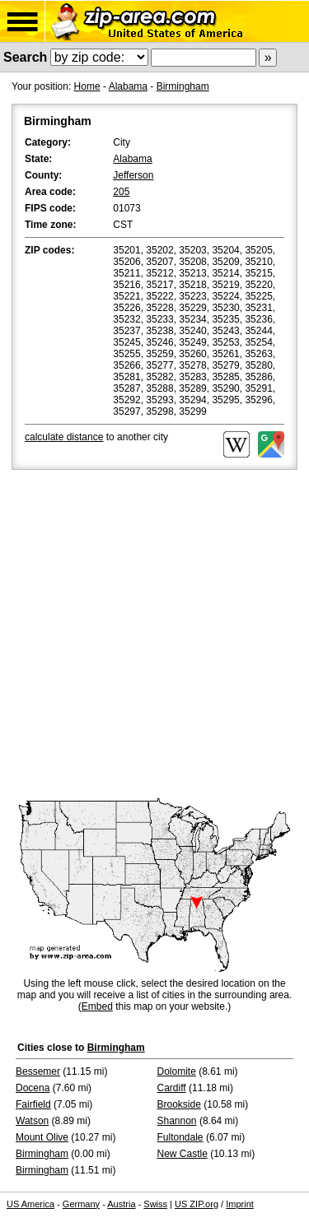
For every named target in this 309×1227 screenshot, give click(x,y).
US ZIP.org (196, 1204)
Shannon (177, 1121)
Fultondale (180, 1137)
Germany (81, 1204)
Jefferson (133, 175)
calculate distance (64, 437)
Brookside (179, 1104)
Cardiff (171, 1088)
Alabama (128, 86)
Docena (32, 1088)
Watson (32, 1121)
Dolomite (176, 1071)
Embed (97, 1006)
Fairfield (33, 1104)
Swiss (155, 1204)
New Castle (182, 1154)
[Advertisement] (154, 635)
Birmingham (183, 86)
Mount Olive (42, 1137)
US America (30, 1204)
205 (121, 192)
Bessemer (38, 1071)
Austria (121, 1204)
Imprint (240, 1204)
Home (87, 86)
